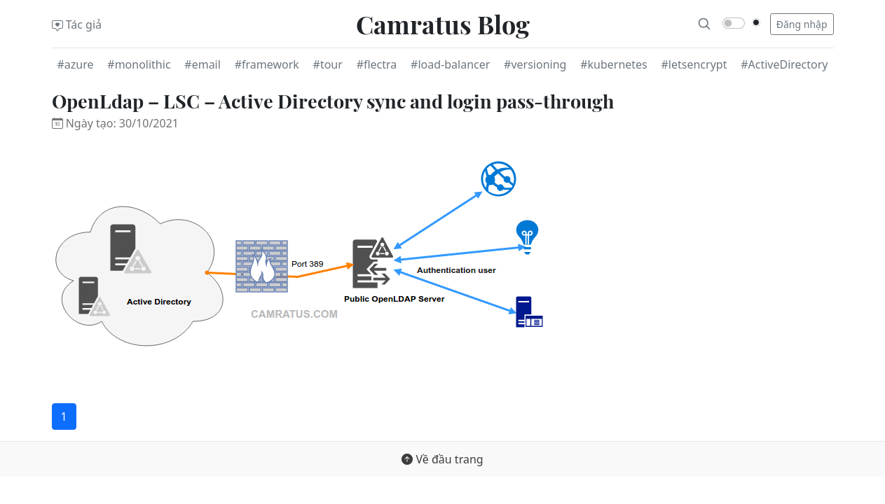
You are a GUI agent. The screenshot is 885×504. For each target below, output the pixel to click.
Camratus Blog (443, 24)
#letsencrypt (694, 64)
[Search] (704, 24)
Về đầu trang (442, 459)
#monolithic (138, 64)
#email (202, 64)
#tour (328, 64)
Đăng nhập (802, 24)
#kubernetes (613, 64)
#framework (267, 64)
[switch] (733, 23)
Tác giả (77, 24)
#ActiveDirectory (784, 64)
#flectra (377, 64)
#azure (75, 64)
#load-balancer (450, 64)
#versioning (535, 64)
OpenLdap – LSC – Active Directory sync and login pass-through (333, 100)
